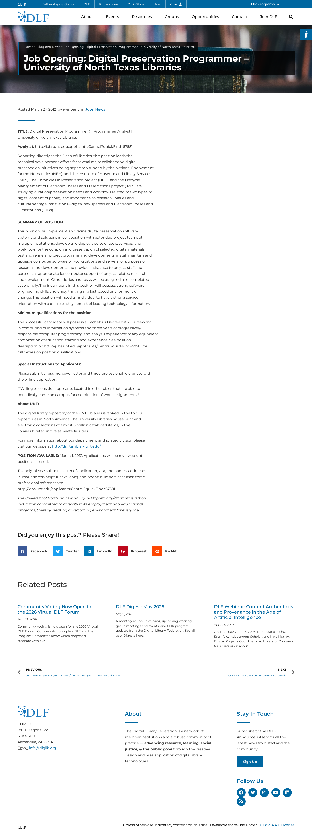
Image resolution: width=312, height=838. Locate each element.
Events (113, 16)
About (88, 16)
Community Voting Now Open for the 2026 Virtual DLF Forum (55, 609)
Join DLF (269, 16)
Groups (173, 16)
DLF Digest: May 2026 (140, 606)
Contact (240, 16)
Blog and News (48, 47)
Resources (143, 16)
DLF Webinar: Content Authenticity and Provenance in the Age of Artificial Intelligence (254, 612)
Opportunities (206, 16)
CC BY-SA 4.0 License (276, 825)
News (100, 109)
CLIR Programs (264, 4)
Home (28, 47)
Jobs (89, 109)
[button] (306, 34)
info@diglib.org (42, 748)
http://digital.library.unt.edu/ (76, 446)
